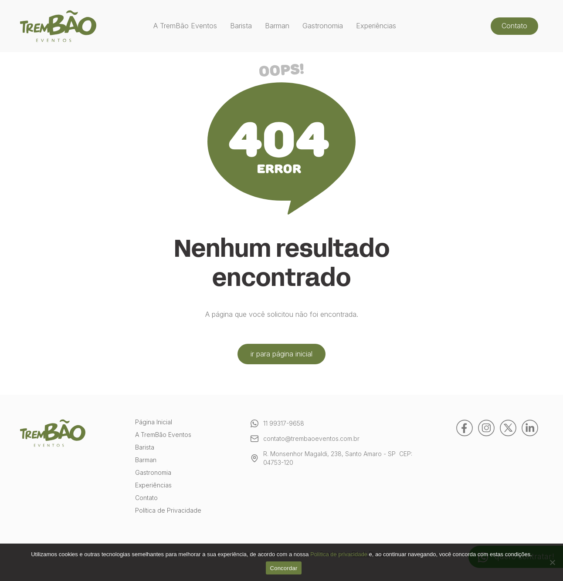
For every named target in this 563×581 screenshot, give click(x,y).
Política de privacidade (338, 554)
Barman (277, 26)
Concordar (284, 568)
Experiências (376, 26)
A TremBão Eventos (185, 26)
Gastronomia (322, 26)
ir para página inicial (281, 353)
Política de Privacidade (168, 510)
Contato (514, 25)
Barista (241, 26)
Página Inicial (153, 422)
